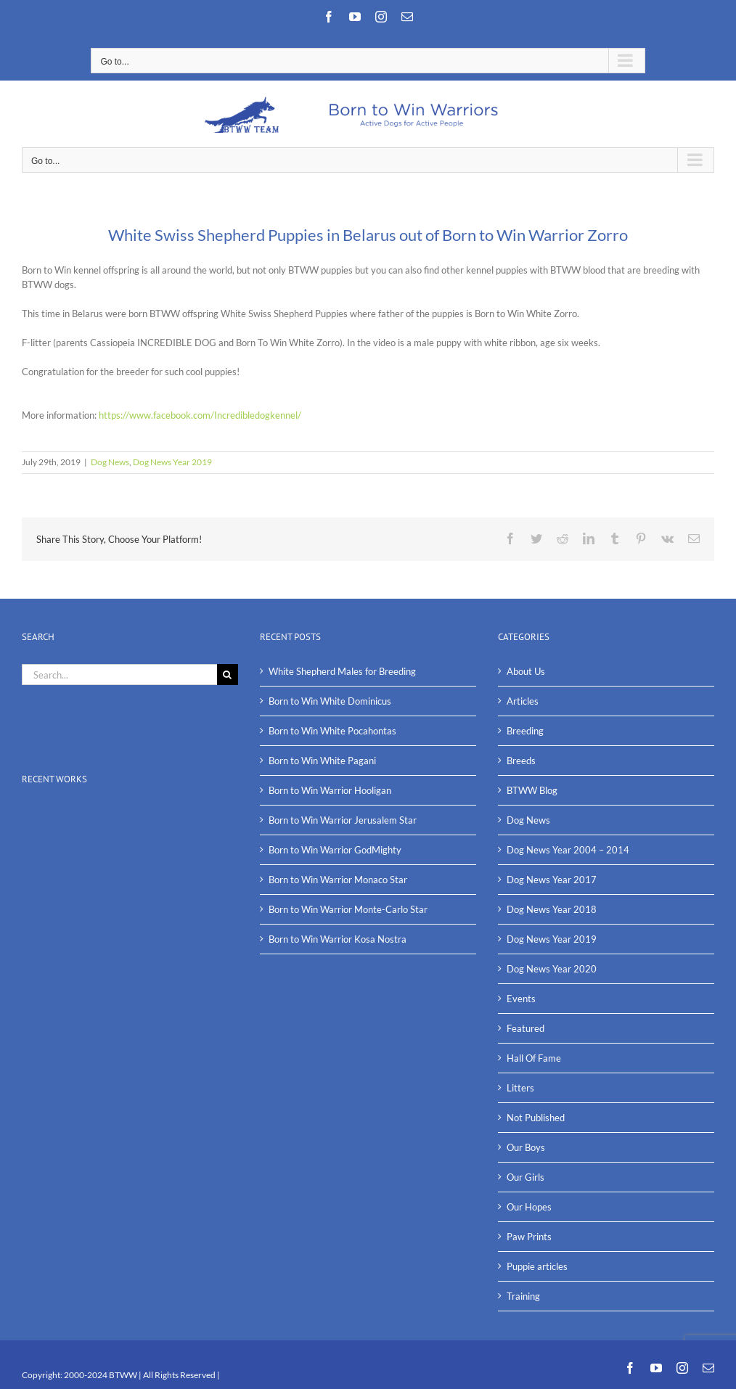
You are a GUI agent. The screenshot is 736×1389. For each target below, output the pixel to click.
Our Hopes (529, 1207)
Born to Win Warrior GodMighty (335, 850)
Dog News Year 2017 (552, 879)
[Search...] (119, 674)
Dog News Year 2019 (172, 461)
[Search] (227, 674)
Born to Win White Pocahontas (332, 731)
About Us (526, 671)
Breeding (525, 731)
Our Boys (526, 1147)
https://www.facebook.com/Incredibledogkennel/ (200, 415)
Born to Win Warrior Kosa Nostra (337, 939)
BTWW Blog (532, 790)
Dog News (110, 461)
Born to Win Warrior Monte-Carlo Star (348, 909)
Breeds (521, 760)
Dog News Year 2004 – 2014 (568, 850)
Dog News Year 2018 (552, 909)
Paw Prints (529, 1236)
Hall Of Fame (534, 1058)
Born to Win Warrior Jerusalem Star (343, 820)
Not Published (536, 1117)
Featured (525, 1028)
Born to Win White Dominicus (330, 701)
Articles (523, 701)
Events (521, 998)
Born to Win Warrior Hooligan (330, 790)
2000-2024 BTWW (101, 1374)
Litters (520, 1088)
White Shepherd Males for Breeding (342, 671)
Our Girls (525, 1177)
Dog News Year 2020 (552, 969)
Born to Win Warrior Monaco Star (338, 879)
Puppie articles (537, 1266)
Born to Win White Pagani (322, 760)
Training (523, 1296)
